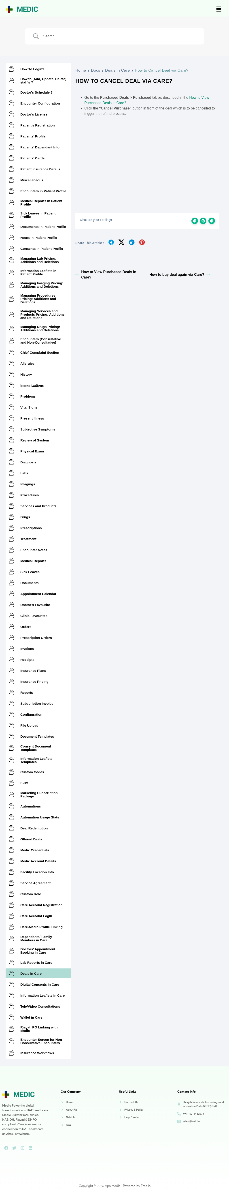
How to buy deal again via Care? (179, 274)
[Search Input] (120, 36)
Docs (95, 70)
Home (80, 70)
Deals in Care (117, 70)
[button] (218, 9)
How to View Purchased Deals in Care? (105, 274)
